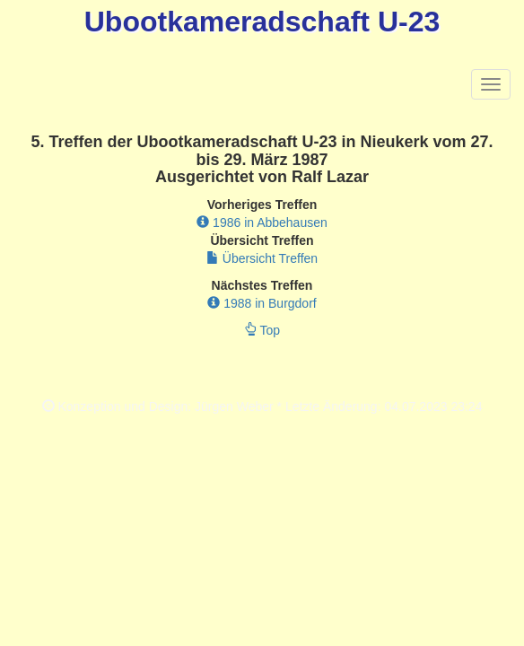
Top (262, 330)
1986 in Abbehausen (262, 222)
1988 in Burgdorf (261, 303)
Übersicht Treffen (262, 258)
